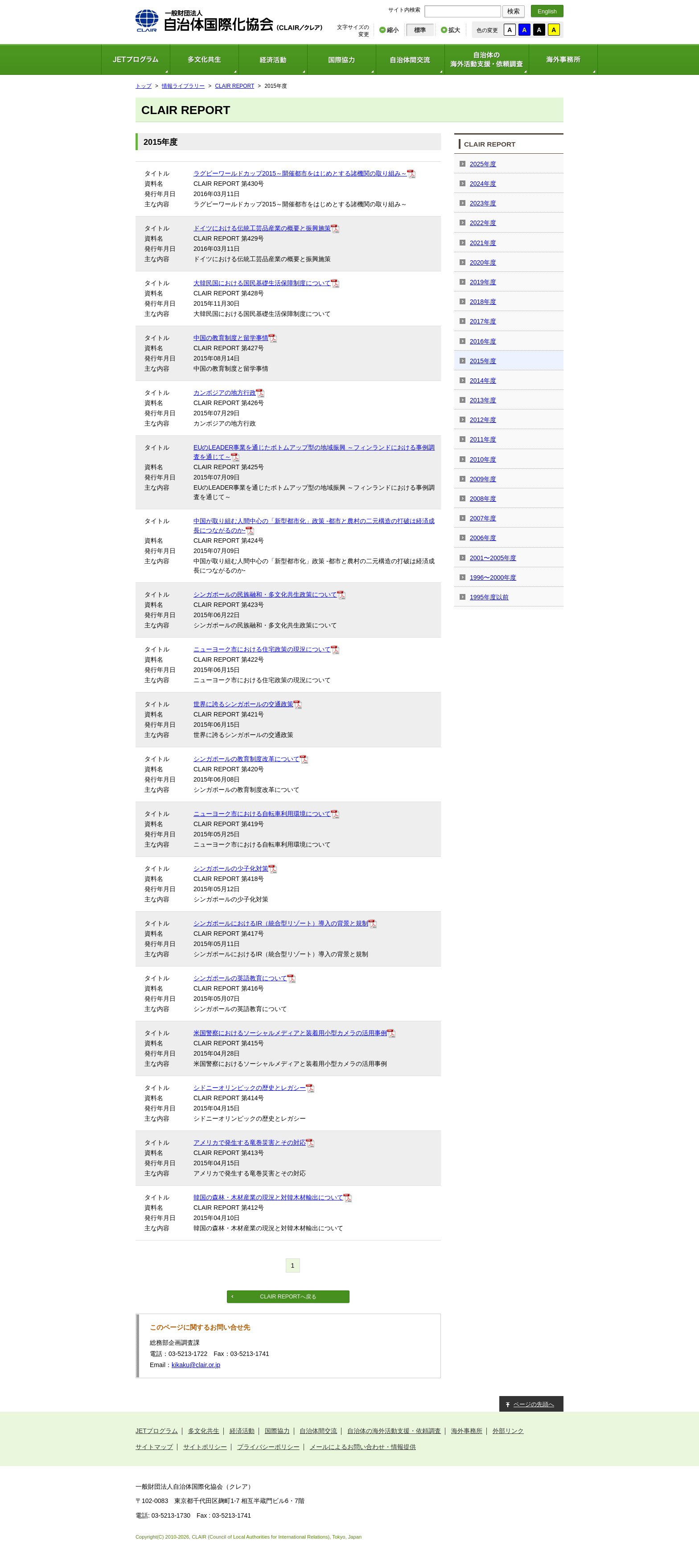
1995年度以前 (489, 597)
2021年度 (483, 242)
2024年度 (483, 183)
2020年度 (483, 262)
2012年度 (483, 419)
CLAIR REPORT (235, 86)
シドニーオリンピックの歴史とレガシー (249, 1087)
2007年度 (483, 518)
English (547, 11)
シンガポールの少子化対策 (230, 868)
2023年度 (483, 203)
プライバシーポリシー (268, 1446)
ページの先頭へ (534, 1404)
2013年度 (483, 400)
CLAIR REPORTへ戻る (288, 1297)
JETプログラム (135, 59)
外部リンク (508, 1430)
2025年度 (483, 164)
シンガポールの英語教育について (240, 978)
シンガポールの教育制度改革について (246, 758)
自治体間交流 (410, 59)
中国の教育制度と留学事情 (230, 337)
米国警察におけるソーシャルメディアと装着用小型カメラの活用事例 (290, 1032)
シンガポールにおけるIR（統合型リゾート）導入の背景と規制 (280, 923)
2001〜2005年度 (493, 557)
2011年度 (483, 439)
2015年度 (483, 360)
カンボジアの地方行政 (224, 392)
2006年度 (483, 537)
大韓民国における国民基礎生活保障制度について (262, 283)
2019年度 (483, 282)
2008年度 (483, 498)
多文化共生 (204, 59)
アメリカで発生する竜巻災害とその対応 (249, 1142)
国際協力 (341, 59)
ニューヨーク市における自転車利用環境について (262, 813)
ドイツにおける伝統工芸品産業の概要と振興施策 (262, 228)
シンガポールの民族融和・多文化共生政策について (265, 594)
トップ (144, 86)
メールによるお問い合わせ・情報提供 (363, 1446)
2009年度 (483, 479)
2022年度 (483, 222)
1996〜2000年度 (493, 577)
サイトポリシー (205, 1446)
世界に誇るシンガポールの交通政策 (243, 704)
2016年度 (483, 341)
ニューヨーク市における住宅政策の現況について (262, 649)
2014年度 (483, 380)
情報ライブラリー (183, 86)
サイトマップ (154, 1446)
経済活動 (272, 59)
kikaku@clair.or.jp (196, 1364)
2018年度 (483, 301)
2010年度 (483, 459)
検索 (513, 11)
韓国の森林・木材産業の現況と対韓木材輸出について (268, 1197)
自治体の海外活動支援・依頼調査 (486, 59)
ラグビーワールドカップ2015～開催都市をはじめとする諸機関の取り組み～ (300, 173)
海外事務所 (563, 59)
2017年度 (483, 321)
